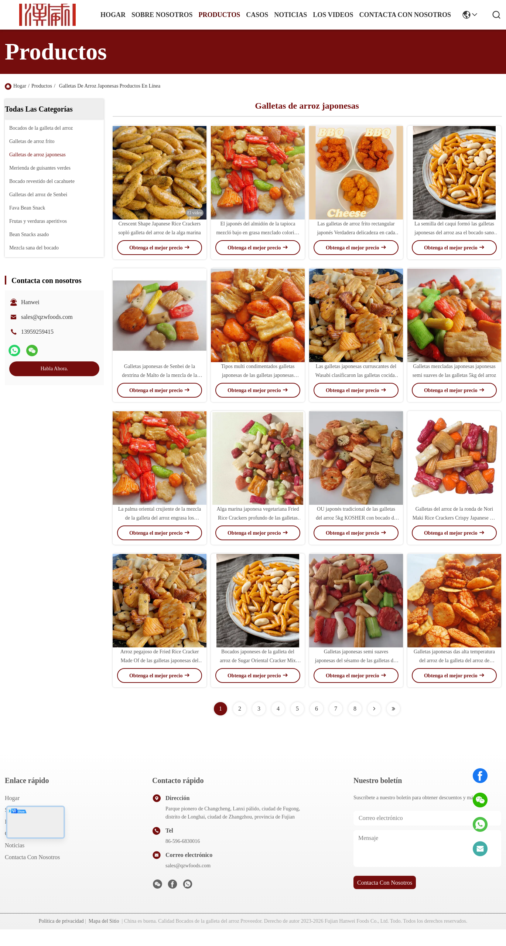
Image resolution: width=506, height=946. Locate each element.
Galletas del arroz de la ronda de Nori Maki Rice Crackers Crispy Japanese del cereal (454, 518)
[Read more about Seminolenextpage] (374, 708)
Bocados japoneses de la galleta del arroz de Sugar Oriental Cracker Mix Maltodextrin (258, 660)
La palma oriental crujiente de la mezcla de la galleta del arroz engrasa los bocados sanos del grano (159, 518)
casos (257, 14)
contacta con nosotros (405, 14)
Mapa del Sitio (104, 921)
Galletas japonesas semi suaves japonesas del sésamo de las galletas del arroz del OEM (356, 660)
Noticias (14, 845)
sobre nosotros (162, 14)
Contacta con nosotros (32, 857)
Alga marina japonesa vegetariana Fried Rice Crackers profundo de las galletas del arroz (257, 518)
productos (219, 14)
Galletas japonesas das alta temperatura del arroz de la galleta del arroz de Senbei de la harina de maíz (454, 660)
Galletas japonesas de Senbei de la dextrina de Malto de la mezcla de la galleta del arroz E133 (159, 375)
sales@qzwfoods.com (47, 317)
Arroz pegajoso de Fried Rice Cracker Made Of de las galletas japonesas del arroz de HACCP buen (159, 660)
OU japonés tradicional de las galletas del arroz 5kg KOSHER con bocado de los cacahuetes (356, 518)
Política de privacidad (61, 921)
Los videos (333, 14)
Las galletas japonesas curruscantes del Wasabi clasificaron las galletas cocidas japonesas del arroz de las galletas (356, 375)
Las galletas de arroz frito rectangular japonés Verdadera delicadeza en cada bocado (356, 232)
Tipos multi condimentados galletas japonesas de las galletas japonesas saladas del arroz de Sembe (258, 375)
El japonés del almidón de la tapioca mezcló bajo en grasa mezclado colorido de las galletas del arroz (257, 232)
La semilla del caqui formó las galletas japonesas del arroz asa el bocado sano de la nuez (454, 232)
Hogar (113, 14)
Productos (41, 86)
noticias (290, 14)
